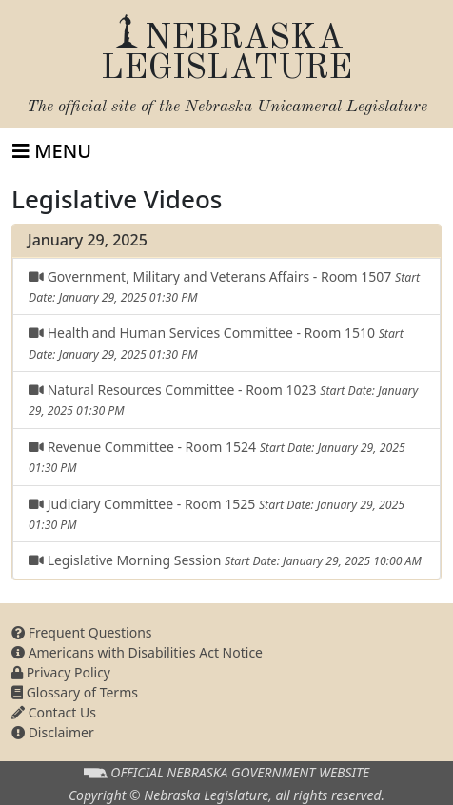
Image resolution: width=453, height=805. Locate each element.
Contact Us (53, 712)
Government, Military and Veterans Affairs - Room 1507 (224, 286)
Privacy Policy (60, 672)
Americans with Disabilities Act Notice (137, 652)
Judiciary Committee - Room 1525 (216, 514)
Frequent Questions (81, 632)
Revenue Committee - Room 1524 (217, 457)
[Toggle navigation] (52, 151)
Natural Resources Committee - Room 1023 (223, 400)
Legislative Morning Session (225, 560)
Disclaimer (52, 732)
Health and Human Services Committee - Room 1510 (216, 343)
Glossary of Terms (74, 692)
